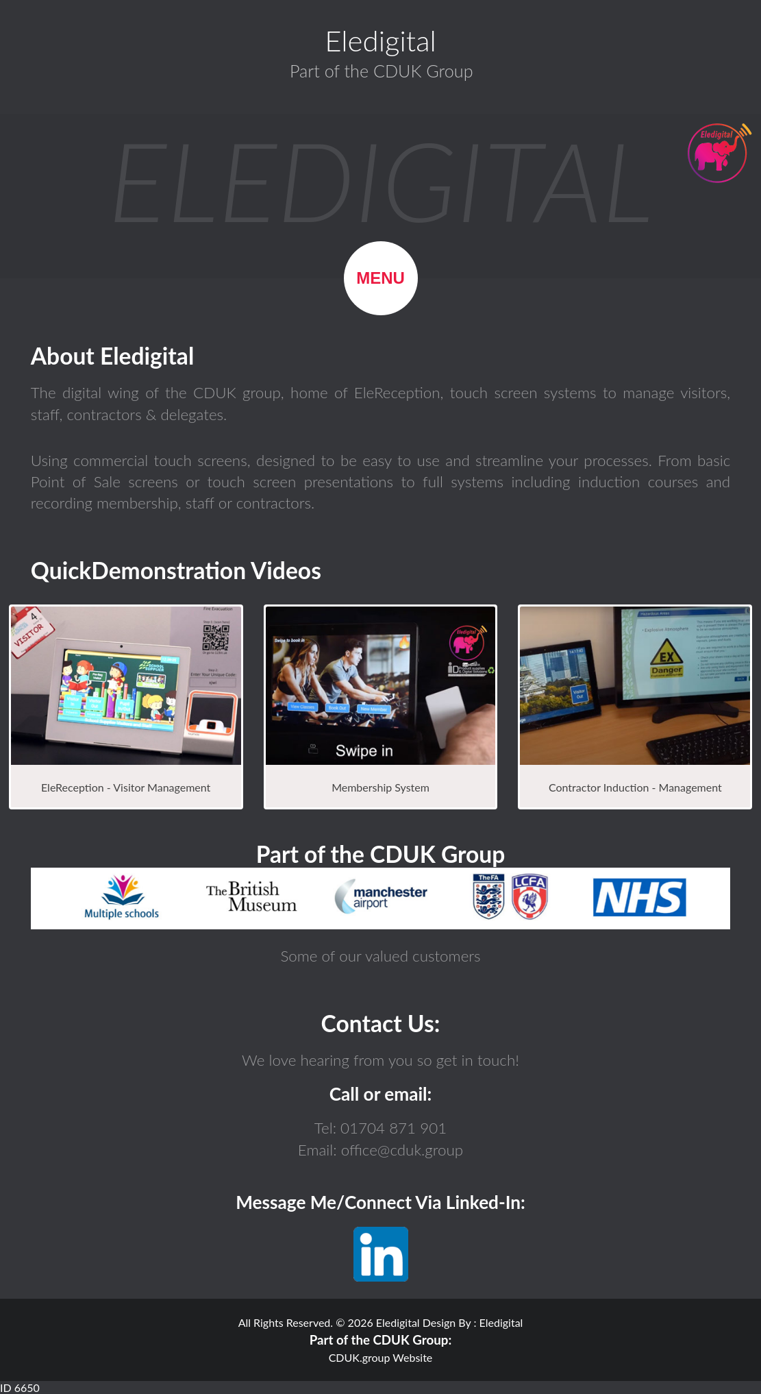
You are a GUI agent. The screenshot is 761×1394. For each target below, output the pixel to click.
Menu (380, 278)
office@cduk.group (400, 1149)
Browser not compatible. (380, 898)
